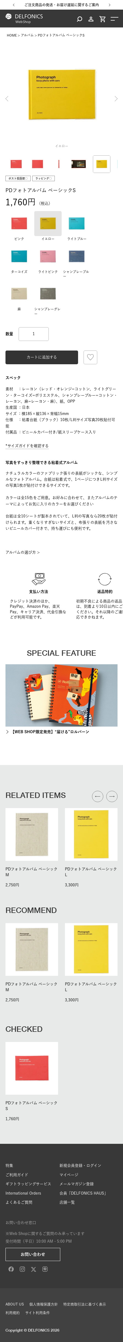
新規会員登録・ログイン (80, 1165)
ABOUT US (14, 1304)
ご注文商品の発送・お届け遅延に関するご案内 (61, 5)
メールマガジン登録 (76, 1184)
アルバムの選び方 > (22, 552)
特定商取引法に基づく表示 (84, 1304)
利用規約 (12, 1313)
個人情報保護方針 (43, 1304)
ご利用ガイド (16, 1175)
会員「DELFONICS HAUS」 (83, 1193)
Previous (6, 98)
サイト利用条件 (37, 1313)
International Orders (23, 1193)
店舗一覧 (67, 1202)
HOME (12, 35)
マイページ (68, 1175)
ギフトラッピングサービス (28, 1184)
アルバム (27, 35)
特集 (9, 1165)
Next (116, 98)
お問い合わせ (33, 1254)
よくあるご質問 (18, 1202)
